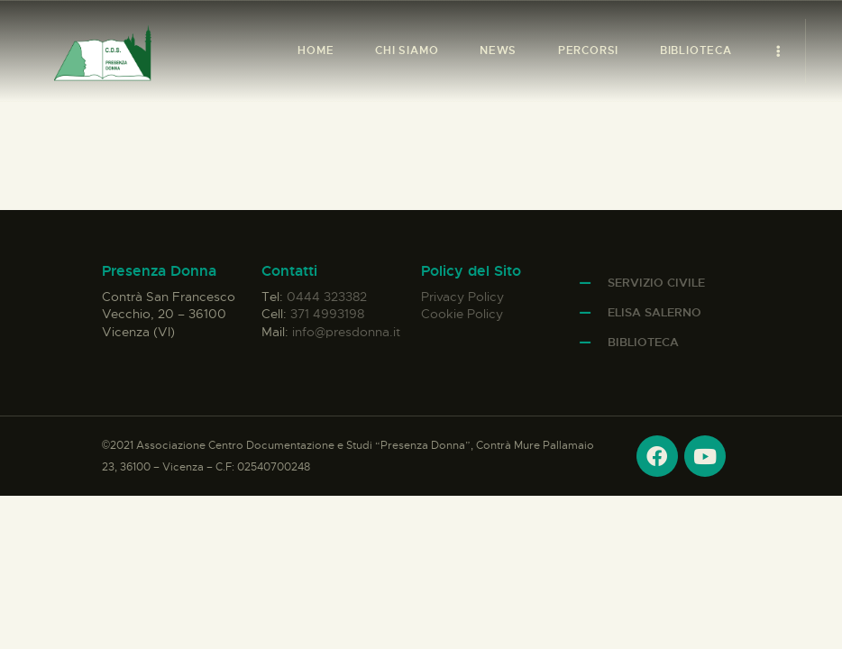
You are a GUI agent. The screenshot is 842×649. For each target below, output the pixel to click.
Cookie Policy (462, 314)
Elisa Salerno (654, 312)
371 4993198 (327, 314)
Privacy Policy (462, 296)
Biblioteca (643, 342)
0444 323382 (327, 296)
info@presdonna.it (346, 332)
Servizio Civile (656, 282)
